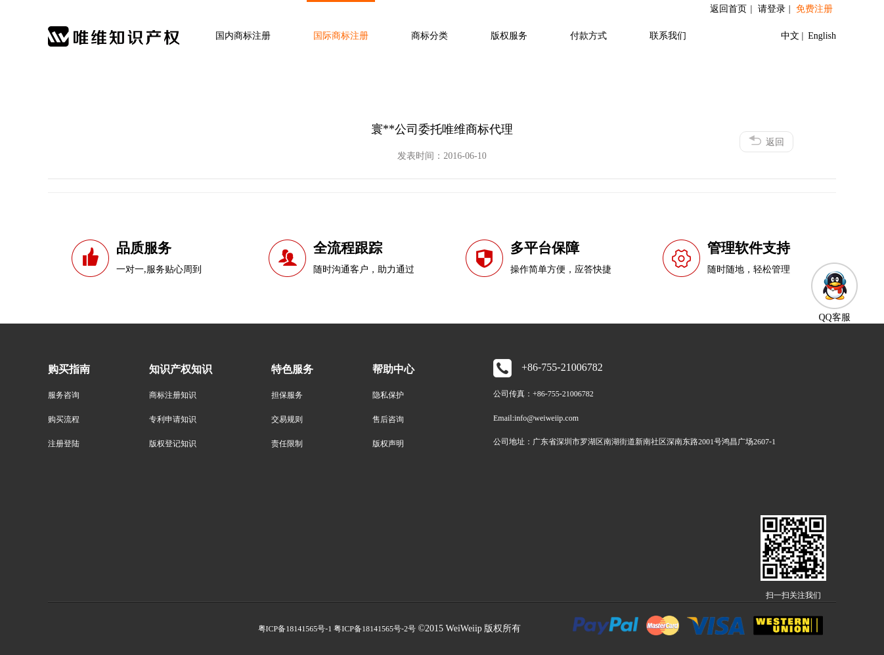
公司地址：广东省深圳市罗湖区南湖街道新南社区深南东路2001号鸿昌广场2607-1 (634, 441)
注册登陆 (63, 443)
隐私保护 (388, 395)
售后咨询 (388, 419)
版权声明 (388, 443)
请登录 (771, 9)
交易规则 (287, 419)
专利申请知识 (172, 419)
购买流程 (63, 419)
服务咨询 (63, 395)
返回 (766, 141)
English (821, 36)
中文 (791, 36)
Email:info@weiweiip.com (536, 418)
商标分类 (429, 36)
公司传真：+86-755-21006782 (543, 393)
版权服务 (509, 36)
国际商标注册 (340, 36)
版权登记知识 (172, 443)
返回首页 (728, 9)
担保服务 (287, 395)
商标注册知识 (172, 395)
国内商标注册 (243, 36)
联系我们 (668, 36)
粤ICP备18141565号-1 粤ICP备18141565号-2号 (337, 628)
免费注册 (814, 9)
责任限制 (287, 443)
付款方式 (588, 36)
